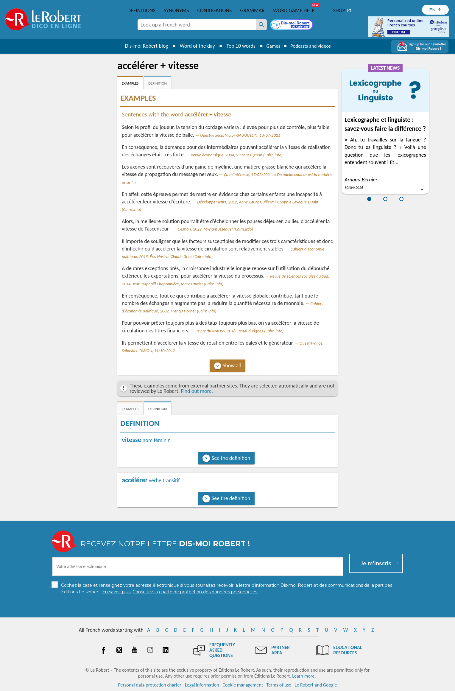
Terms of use (279, 685)
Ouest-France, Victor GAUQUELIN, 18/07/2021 (240, 135)
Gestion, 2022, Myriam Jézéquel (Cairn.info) (215, 229)
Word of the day (193, 46)
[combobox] (197, 24)
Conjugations (214, 10)
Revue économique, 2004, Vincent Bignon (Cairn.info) (237, 155)
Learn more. (304, 676)
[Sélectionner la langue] (435, 10)
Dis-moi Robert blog (142, 46)
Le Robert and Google (316, 685)
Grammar (252, 10)
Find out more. (197, 391)
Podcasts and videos (312, 46)
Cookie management (242, 685)
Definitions (141, 10)
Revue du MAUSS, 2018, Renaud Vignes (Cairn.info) (239, 331)
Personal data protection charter (150, 685)
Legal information (202, 685)
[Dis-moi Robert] (292, 25)
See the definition (231, 458)
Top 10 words (237, 46)
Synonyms (176, 10)
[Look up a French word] (261, 24)
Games (271, 46)
